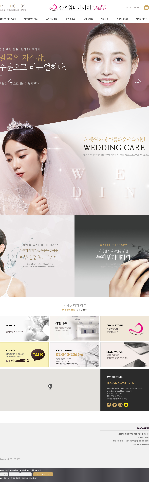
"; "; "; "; (4, 474)
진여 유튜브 (88, 19)
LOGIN (137, 7)
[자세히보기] (33, 478)
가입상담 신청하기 (43, 474)
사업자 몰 (105, 19)
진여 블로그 (70, 19)
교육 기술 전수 (51, 19)
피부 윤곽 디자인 (30, 19)
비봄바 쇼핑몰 (122, 19)
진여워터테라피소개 (8, 19)
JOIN (129, 7)
